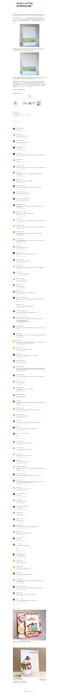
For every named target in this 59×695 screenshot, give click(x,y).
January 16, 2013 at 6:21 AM (20, 444)
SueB (17, 400)
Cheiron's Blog (29, 81)
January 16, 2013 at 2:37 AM (20, 430)
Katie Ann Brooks (20, 493)
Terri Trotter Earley (21, 433)
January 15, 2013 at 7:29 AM (20, 195)
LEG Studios (19, 366)
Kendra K (18, 518)
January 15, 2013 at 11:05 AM (20, 249)
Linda (17, 333)
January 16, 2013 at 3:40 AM (20, 438)
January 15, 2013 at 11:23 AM (20, 256)
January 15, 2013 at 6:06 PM (20, 344)
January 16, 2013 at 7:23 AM (20, 450)
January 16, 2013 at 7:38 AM (20, 463)
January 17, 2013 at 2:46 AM (20, 550)
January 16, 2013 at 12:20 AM (20, 423)
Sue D (17, 347)
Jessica (18, 512)
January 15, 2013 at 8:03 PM (20, 391)
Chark (17, 272)
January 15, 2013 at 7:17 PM (20, 363)
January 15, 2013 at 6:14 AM (20, 137)
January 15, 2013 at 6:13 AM (20, 131)
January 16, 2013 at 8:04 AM (20, 470)
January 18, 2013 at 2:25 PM (20, 583)
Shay (17, 246)
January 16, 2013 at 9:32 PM (20, 540)
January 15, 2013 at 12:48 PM (21, 275)
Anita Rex (18, 408)
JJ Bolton (18, 537)
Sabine (17, 592)
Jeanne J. (18, 259)
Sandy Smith (19, 394)
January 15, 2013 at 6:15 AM (20, 143)
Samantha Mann (19, 204)
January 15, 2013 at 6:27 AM (20, 156)
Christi (18, 238)
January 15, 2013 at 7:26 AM (20, 182)
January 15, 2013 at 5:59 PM (20, 337)
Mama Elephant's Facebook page (24, 86)
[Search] (45, 3)
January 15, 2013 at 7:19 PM (20, 371)
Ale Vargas (18, 231)
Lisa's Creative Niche (21, 198)
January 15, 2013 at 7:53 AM (20, 208)
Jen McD (18, 454)
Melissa (18, 134)
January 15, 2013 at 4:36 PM (20, 330)
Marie (17, 420)
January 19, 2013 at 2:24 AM (20, 595)
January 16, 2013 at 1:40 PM (20, 496)
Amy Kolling (19, 374)
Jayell (17, 499)
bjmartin (18, 566)
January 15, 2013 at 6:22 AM (20, 150)
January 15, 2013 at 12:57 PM (21, 281)
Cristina (18, 447)
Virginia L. (19, 165)
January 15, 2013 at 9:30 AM (20, 222)
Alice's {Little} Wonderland (24, 4)
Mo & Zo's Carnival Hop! (21, 642)
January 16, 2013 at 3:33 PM (20, 509)
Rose (17, 531)
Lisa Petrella (19, 473)
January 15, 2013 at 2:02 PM (20, 307)
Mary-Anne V (19, 278)
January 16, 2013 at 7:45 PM (20, 528)
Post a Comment (16, 604)
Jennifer (18, 441)
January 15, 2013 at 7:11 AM (20, 176)
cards (16, 122)
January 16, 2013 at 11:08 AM (20, 484)
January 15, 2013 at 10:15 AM (20, 235)
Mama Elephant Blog (23, 85)
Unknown (18, 159)
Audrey (17, 179)
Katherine (18, 480)
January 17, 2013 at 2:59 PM (20, 563)
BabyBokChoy (19, 140)
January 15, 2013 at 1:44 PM (20, 294)
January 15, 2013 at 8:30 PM (20, 397)
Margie (17, 460)
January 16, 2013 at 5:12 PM (20, 515)
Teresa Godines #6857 (21, 506)
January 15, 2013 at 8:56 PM (20, 411)
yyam (17, 354)
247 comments (18, 643)
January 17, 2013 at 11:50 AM (20, 557)
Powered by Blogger (29, 691)
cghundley (18, 387)
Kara (17, 284)
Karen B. (18, 381)
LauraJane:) (19, 128)
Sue (17, 252)
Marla (17, 487)
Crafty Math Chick (20, 586)
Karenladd (18, 525)
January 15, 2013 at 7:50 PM (20, 384)
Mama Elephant (22, 17)
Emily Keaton (19, 360)
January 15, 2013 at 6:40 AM (20, 162)
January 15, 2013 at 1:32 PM (20, 287)
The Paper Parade (20, 310)
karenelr (18, 265)
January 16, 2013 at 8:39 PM (20, 534)
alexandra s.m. (19, 211)
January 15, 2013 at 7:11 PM (20, 357)
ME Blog (31, 20)
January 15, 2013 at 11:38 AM (20, 262)
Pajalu (17, 340)
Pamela (17, 560)
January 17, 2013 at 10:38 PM (21, 569)
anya (17, 153)
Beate (17, 172)
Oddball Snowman (20, 682)
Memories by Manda (20, 297)
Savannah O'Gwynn (20, 466)
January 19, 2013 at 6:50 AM (20, 602)
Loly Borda (18, 414)
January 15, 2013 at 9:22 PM (20, 417)
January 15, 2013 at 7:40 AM (20, 201)
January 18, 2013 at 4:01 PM (20, 589)
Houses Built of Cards (21, 317)
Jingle (17, 572)
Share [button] (14, 120)
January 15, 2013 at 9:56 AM (20, 228)
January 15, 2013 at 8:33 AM (20, 215)
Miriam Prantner (20, 185)
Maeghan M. (18, 225)
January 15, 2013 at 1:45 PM (20, 301)
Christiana (18, 326)
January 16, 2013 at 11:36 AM (20, 490)
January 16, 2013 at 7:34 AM (20, 457)
